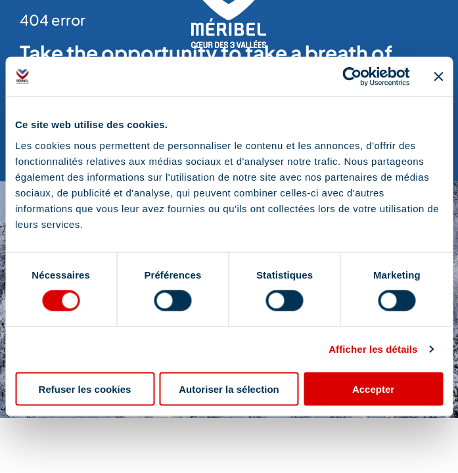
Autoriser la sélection (229, 388)
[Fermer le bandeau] (438, 76)
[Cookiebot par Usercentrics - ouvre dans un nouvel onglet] (351, 77)
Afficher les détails (373, 349)
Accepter (373, 388)
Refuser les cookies (85, 388)
